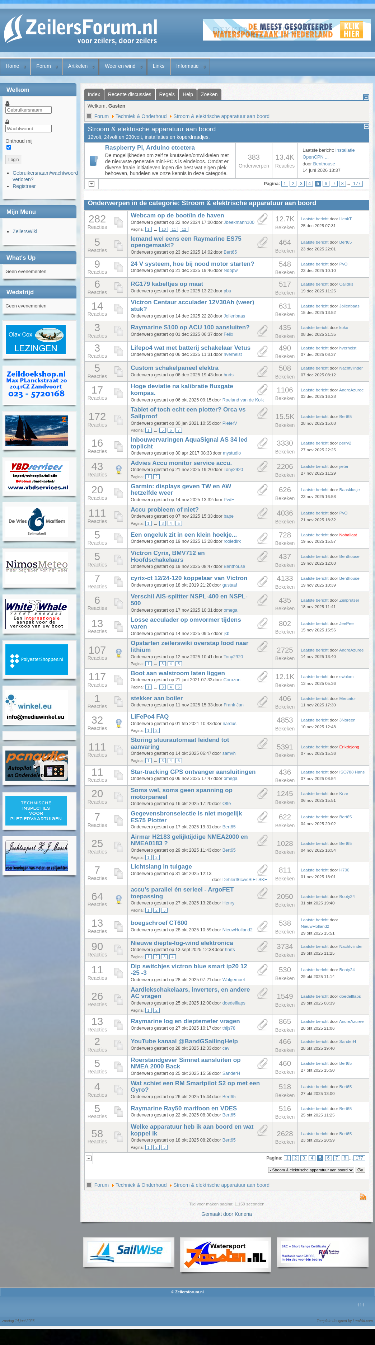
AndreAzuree (351, 389)
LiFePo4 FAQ (150, 716)
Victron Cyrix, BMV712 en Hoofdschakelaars (168, 556)
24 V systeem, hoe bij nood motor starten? (192, 263)
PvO (343, 264)
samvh (229, 753)
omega (230, 610)
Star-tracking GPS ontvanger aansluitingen (193, 771)
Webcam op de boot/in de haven (177, 215)
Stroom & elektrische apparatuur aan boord (221, 116)
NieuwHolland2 (237, 929)
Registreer (24, 186)
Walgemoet (233, 979)
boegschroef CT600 (159, 923)
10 (163, 229)
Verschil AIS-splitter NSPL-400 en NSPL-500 (189, 600)
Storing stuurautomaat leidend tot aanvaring (180, 743)
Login (13, 159)
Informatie (187, 66)
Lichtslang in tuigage (161, 866)
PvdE (229, 499)
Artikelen (78, 66)
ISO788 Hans (352, 772)
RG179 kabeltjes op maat (167, 284)
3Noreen (347, 720)
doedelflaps (233, 1003)
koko (343, 327)
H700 (344, 869)
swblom (346, 676)
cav (226, 1048)
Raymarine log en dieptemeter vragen (185, 1021)
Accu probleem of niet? (165, 509)
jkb (226, 633)
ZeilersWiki (25, 231)
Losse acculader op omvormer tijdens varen (186, 623)
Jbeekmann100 (239, 222)
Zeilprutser (349, 600)
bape (229, 516)
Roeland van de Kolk (243, 400)
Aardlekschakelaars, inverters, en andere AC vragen (190, 993)
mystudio (232, 453)
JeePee (346, 623)
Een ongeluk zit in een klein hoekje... (184, 534)
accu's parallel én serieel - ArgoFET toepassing (182, 893)
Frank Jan (234, 704)
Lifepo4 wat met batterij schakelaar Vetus (190, 347)
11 (174, 229)
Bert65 (230, 252)
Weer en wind (120, 66)
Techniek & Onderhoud (141, 116)
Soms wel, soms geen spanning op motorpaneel (182, 793)
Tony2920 (233, 469)
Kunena (243, 1214)
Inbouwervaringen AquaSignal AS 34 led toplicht (189, 443)
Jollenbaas (234, 316)
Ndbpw (231, 270)
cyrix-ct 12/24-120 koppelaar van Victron (189, 578)
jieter (344, 466)
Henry (228, 903)
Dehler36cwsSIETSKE (244, 879)
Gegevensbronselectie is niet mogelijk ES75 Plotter (186, 817)
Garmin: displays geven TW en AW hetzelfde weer (181, 490)
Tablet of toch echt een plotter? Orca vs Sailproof (188, 413)
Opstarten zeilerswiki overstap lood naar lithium (189, 646)
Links (159, 66)
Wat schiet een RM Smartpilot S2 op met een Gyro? (195, 1087)
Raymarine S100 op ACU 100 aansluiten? (190, 327)
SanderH (347, 1041)
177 (357, 183)
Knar (343, 793)
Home (12, 66)
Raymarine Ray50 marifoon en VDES (184, 1108)
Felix (228, 334)
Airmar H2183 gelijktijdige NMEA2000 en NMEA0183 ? (189, 840)
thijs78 (228, 1028)
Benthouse (324, 163)
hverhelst (233, 354)
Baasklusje (349, 489)
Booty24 (347, 896)
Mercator (347, 698)
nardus (229, 723)
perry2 (345, 443)
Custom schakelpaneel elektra (175, 368)
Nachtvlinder (351, 368)
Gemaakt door (218, 1214)
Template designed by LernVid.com (345, 1321)
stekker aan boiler (157, 698)
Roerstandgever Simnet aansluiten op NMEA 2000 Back (186, 1063)
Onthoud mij (18, 141)
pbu (227, 290)
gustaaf (229, 585)
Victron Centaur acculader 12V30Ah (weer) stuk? (192, 305)
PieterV (229, 423)
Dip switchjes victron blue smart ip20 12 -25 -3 (189, 970)
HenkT (345, 218)
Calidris (346, 284)
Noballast (348, 534)
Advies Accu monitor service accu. (181, 463)
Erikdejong (349, 746)
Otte (226, 803)
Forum (43, 66)
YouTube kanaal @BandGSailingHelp (184, 1041)
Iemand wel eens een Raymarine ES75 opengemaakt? (186, 242)
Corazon (232, 679)
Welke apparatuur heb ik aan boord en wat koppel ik (192, 1130)
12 (184, 229)
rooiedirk (232, 541)
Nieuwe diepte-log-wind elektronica (182, 943)
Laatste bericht (314, 218)
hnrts (229, 374)
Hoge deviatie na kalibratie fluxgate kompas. (182, 389)
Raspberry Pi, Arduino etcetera (150, 148)
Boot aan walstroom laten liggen (178, 673)
